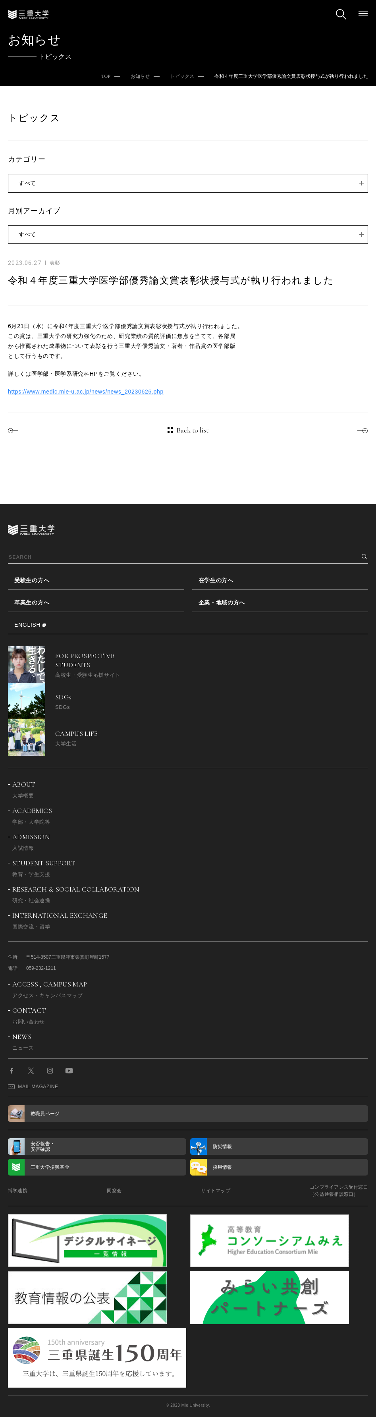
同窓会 (114, 1190)
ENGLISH (27, 625)
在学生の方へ (216, 580)
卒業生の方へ (31, 602)
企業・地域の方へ (222, 602)
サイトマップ (215, 1190)
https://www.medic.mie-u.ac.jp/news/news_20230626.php (86, 391)
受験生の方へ (31, 580)
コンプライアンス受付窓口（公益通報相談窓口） (339, 1190)
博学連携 (17, 1190)
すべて (27, 183)
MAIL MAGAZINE (33, 1086)
